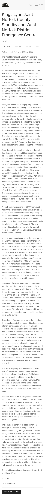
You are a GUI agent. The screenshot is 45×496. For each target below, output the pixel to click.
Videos (29, 47)
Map (38, 47)
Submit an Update (11, 492)
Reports (6, 47)
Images (18, 47)
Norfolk (4, 41)
